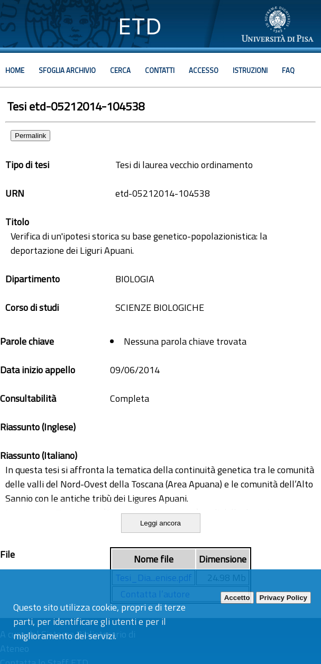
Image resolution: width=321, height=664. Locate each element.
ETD (140, 26)
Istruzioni (250, 70)
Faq (288, 70)
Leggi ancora (160, 523)
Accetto (237, 598)
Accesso (203, 70)
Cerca (120, 70)
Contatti (160, 70)
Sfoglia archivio (67, 70)
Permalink (30, 136)
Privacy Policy (283, 598)
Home (14, 70)
